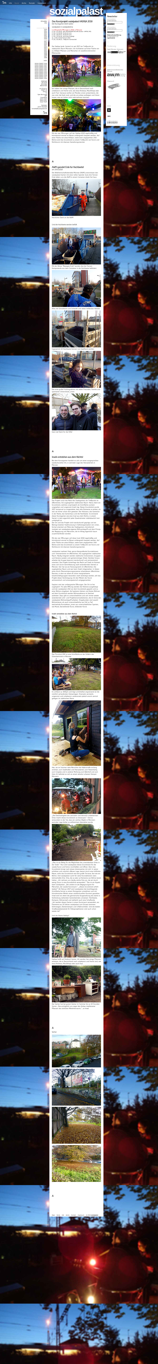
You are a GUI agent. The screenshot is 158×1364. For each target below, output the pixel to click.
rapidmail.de (111, 38)
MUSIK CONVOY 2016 (41, 78)
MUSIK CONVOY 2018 (41, 75)
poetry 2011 (43, 100)
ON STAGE (44, 84)
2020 (45, 37)
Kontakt (32, 3)
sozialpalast (76, 11)
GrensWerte (43, 97)
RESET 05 (44, 90)
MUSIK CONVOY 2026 (41, 63)
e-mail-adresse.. (112, 20)
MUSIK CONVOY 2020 (41, 72)
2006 (45, 57)
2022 (45, 34)
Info (10, 3)
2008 (45, 55)
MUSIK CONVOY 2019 (41, 74)
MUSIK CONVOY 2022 (41, 69)
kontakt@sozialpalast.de (39, 108)
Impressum (42, 3)
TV (46, 93)
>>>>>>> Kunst (42, 28)
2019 (45, 38)
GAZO (45, 60)
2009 (45, 53)
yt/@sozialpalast (112, 123)
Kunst (17, 3)
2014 (45, 46)
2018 (45, 40)
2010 (45, 52)
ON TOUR (44, 83)
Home (58, 1215)
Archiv (24, 3)
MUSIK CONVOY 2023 (41, 68)
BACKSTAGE (43, 86)
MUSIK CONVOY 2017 (41, 77)
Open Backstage (42, 94)
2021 (45, 35)
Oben (53, 1215)
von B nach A (43, 88)
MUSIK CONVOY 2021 (41, 71)
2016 (45, 43)
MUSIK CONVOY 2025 (41, 65)
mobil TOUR (43, 102)
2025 (45, 29)
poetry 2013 (43, 99)
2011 (45, 50)
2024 (45, 31)
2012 (45, 49)
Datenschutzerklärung (114, 35)
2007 (45, 56)
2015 (45, 44)
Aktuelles (44, 21)
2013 (45, 47)
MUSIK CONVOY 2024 (41, 66)
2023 (45, 32)
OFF (46, 96)
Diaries (45, 91)
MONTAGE (44, 81)
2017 (45, 41)
